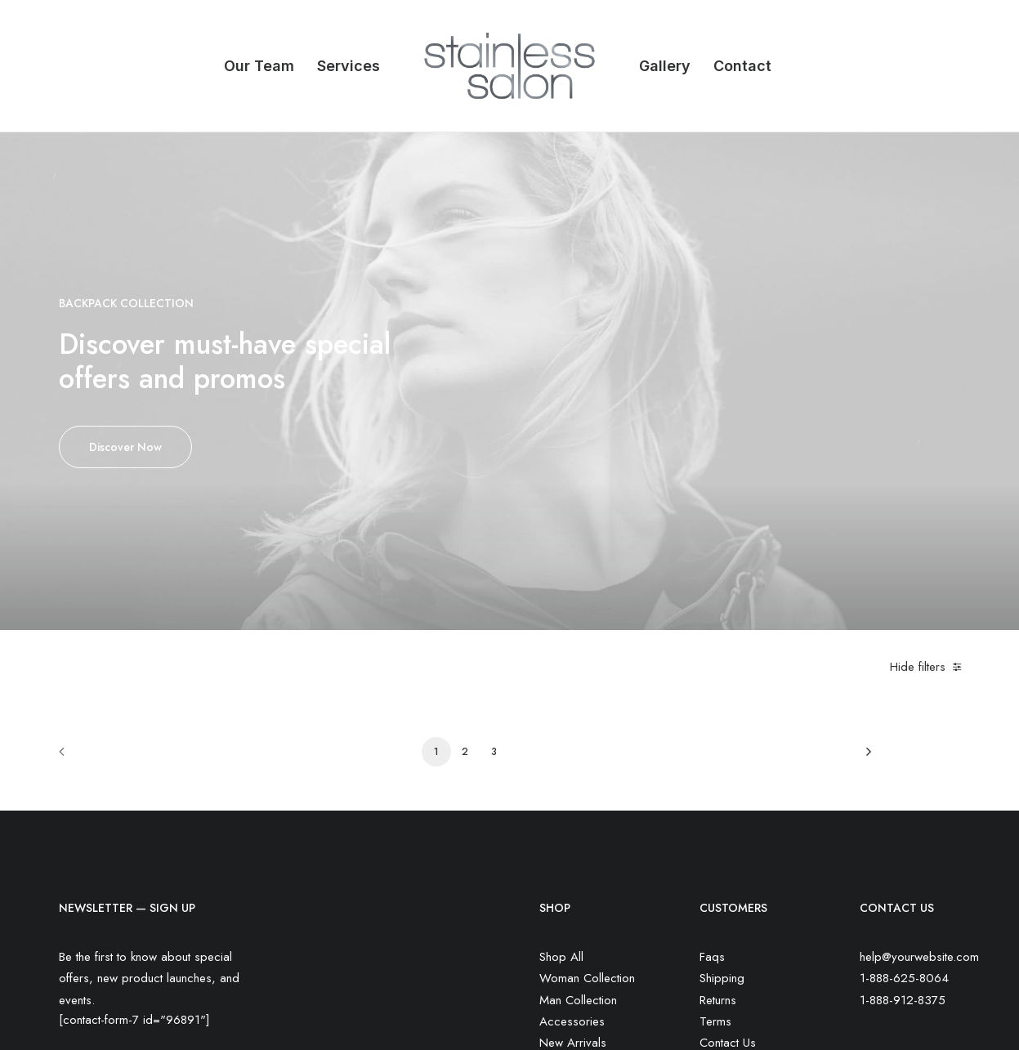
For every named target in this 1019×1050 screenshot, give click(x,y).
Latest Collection (581, 860)
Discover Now (125, 344)
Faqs (712, 752)
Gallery (665, 65)
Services (348, 65)
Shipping (721, 774)
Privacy (718, 860)
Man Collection (578, 795)
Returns (717, 795)
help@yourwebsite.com (919, 752)
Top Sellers (569, 902)
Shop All (561, 752)
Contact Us (727, 838)
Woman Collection (587, 774)
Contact (742, 65)
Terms (715, 816)
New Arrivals (572, 838)
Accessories (572, 816)
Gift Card (563, 881)
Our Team (259, 65)
